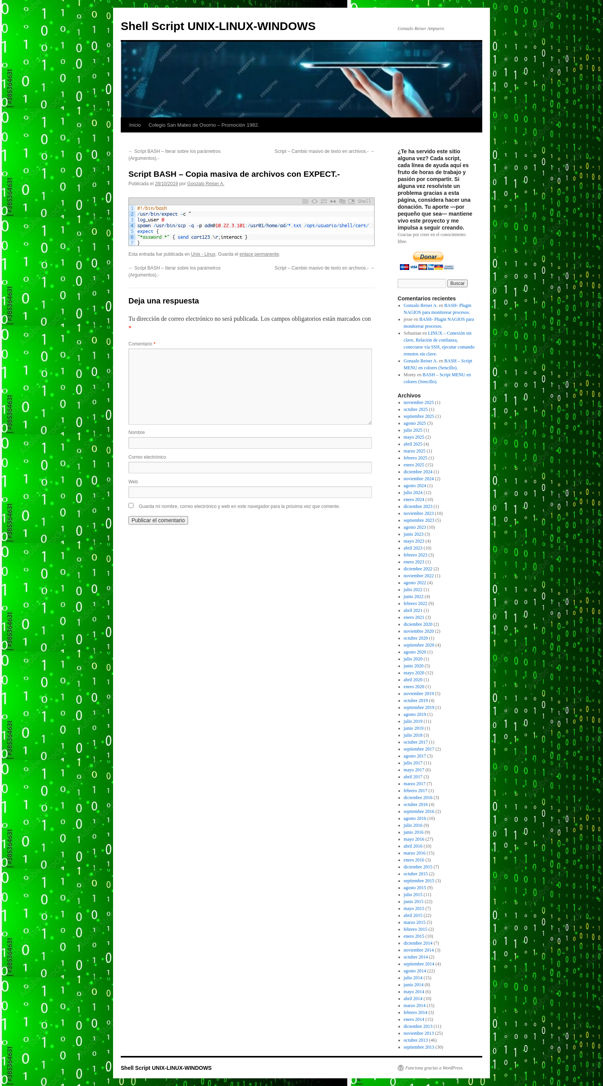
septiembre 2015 (419, 880)
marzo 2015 (415, 922)
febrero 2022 (416, 603)
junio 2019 (414, 728)
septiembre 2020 (419, 645)
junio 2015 (414, 901)
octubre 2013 (416, 1040)
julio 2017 (413, 763)
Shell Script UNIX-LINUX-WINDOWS (218, 26)
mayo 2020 (414, 672)
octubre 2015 (416, 874)
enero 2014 (414, 1019)
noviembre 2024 (419, 478)
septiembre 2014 (419, 964)
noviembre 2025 (419, 402)
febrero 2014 (416, 1012)
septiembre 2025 (419, 416)
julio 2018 (413, 735)
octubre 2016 (416, 804)
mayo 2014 (414, 991)
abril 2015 (413, 915)
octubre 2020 (416, 638)
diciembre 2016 (418, 797)
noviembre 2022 (419, 575)
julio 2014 (413, 977)
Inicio (135, 125)
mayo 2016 (414, 839)
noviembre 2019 (419, 693)
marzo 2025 (415, 451)
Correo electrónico (147, 457)
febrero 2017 (416, 790)
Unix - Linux (203, 254)
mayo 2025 (414, 437)
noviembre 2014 (419, 950)
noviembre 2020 (419, 631)
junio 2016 (414, 832)
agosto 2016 (415, 818)
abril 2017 (413, 776)
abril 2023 (413, 548)
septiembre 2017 (419, 749)
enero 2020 (414, 686)
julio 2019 (413, 721)
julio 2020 (413, 659)
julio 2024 (413, 492)
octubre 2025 (416, 409)
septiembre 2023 (419, 520)
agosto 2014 (415, 971)
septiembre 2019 (419, 707)
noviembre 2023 (419, 513)
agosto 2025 (415, 423)
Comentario (141, 344)
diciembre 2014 (418, 943)
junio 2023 (414, 534)
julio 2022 (413, 589)
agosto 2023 (415, 527)
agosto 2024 (415, 485)
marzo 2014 (415, 1005)
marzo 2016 (415, 853)
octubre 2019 (416, 700)
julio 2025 (413, 430)
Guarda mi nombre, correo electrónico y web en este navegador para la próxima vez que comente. (239, 506)
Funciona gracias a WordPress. (434, 1068)
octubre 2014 (416, 957)
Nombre (136, 432)
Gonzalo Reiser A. (206, 183)
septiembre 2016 (419, 811)
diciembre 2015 (418, 867)
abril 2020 (413, 679)
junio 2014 (414, 984)
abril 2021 (413, 610)
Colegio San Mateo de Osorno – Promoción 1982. (203, 125)
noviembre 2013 (419, 1033)
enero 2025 (414, 465)
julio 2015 (413, 894)
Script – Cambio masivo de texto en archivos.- (325, 151)
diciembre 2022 (418, 568)
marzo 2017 (415, 783)
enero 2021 (414, 617)
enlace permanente (259, 254)
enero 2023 (414, 562)
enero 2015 (414, 936)
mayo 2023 (414, 541)
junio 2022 (414, 596)
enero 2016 (414, 860)
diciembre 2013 (418, 1026)
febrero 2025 (416, 458)
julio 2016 (413, 825)
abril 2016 (413, 846)
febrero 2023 (416, 555)
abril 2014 (413, 998)
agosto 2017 (415, 756)
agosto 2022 (415, 582)
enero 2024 (414, 499)
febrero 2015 (416, 929)
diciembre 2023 (418, 506)
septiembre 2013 (419, 1047)
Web (133, 481)
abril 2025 (413, 444)
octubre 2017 (416, 742)
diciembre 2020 (418, 624)
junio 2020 (414, 666)
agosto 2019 (415, 714)
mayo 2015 (414, 908)
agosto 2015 (415, 887)
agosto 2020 (415, 652)
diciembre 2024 (418, 471)
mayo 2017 (414, 770)
